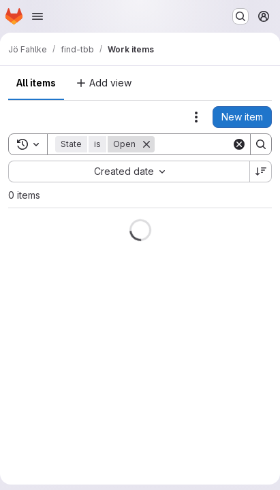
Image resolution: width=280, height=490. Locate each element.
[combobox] (128, 171)
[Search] (261, 144)
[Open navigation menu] (37, 16)
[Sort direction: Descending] (261, 171)
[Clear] (239, 144)
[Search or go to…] (240, 16)
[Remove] (146, 144)
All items (36, 82)
